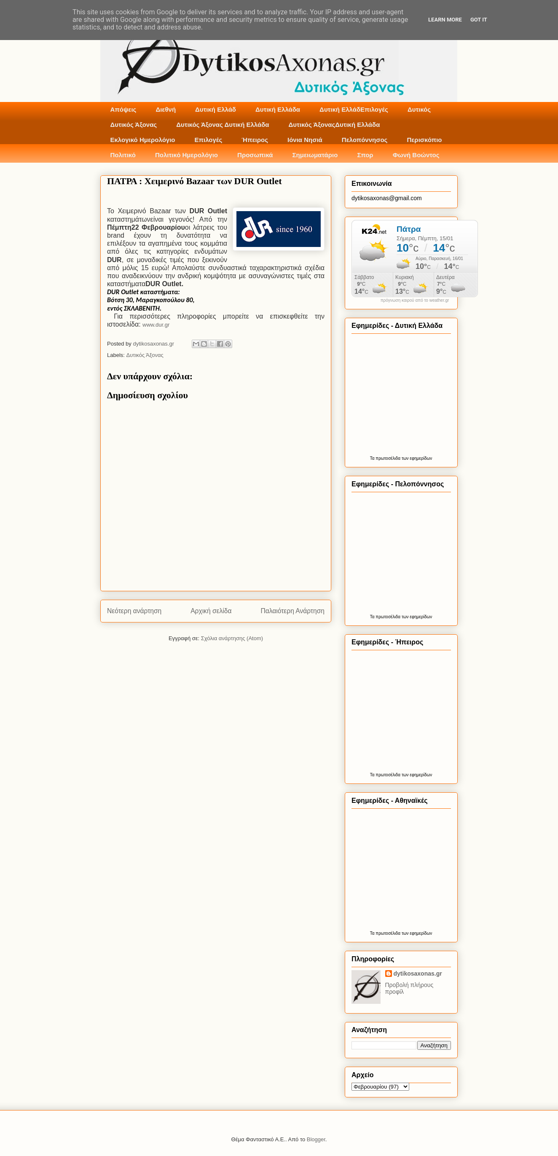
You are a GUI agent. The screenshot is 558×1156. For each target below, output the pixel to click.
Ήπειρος (254, 139)
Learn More (445, 19)
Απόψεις (123, 109)
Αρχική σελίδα (210, 610)
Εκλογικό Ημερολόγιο (142, 139)
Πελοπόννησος (365, 139)
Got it (478, 19)
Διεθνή (166, 109)
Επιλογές (208, 139)
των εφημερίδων (416, 458)
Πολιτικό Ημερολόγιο (186, 154)
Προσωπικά (255, 154)
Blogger (316, 1139)
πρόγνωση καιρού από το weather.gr (415, 300)
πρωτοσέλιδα (388, 458)
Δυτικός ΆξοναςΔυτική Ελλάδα (334, 124)
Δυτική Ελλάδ (215, 109)
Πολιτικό (123, 154)
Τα (373, 458)
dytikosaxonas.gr (418, 973)
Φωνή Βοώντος (416, 154)
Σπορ (365, 154)
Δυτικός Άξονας (133, 124)
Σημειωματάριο (315, 154)
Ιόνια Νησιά (304, 139)
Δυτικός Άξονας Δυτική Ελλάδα (222, 124)
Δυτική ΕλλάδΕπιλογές (353, 109)
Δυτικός (419, 109)
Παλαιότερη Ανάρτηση (292, 610)
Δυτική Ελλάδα (277, 109)
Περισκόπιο (424, 139)
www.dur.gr (155, 325)
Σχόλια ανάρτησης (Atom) (232, 638)
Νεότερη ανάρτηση (134, 610)
